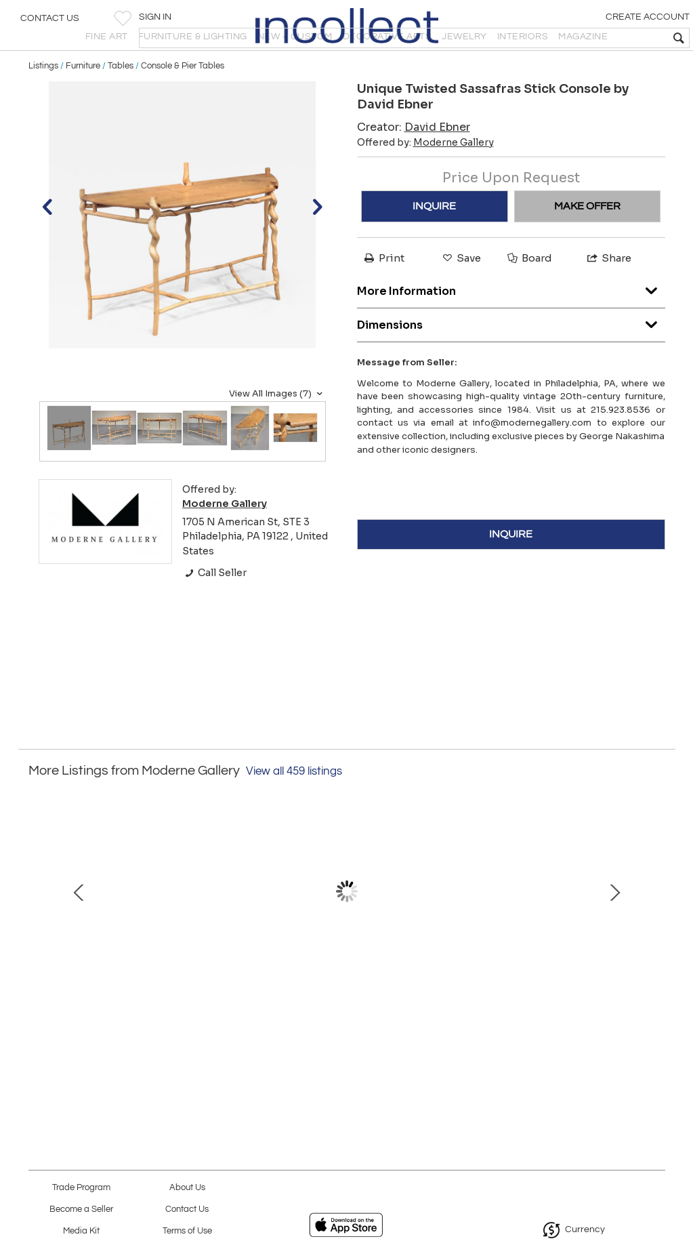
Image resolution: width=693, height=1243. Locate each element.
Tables (120, 103)
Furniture (83, 103)
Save (460, 294)
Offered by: (425, 179)
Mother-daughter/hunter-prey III (346, 1029)
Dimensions (511, 359)
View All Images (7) (277, 430)
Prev (39, 941)
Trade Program (81, 1187)
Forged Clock (540, 1029)
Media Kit (81, 1231)
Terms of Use (187, 1231)
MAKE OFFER (587, 242)
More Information (511, 325)
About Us (187, 1187)
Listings (43, 103)
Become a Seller (81, 1209)
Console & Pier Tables (182, 103)
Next (655, 941)
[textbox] (585, 37)
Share (608, 294)
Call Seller (214, 609)
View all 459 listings (294, 808)
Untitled (152, 1029)
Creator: (413, 164)
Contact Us (49, 23)
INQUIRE (434, 242)
